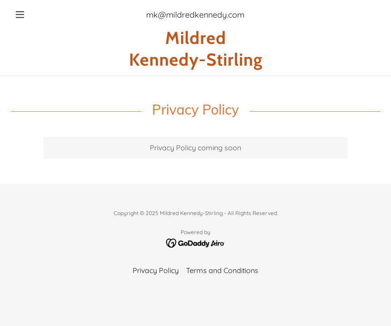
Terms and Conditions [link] (222, 270)
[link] (195, 62)
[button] (38, 14)
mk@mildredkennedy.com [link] (195, 15)
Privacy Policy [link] (156, 270)
